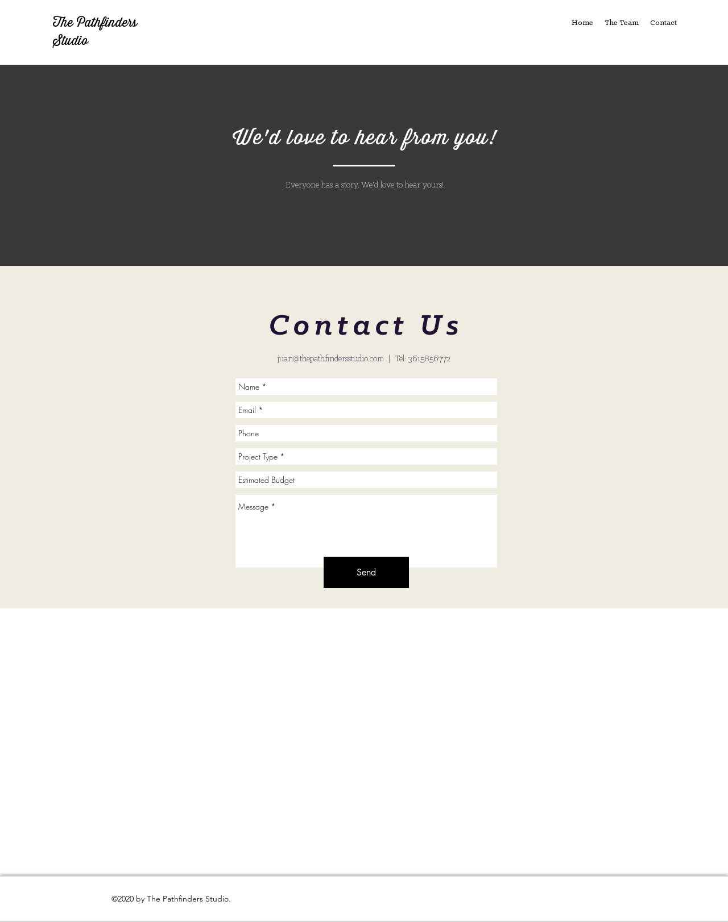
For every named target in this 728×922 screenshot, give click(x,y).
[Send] (366, 572)
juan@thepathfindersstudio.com (331, 359)
